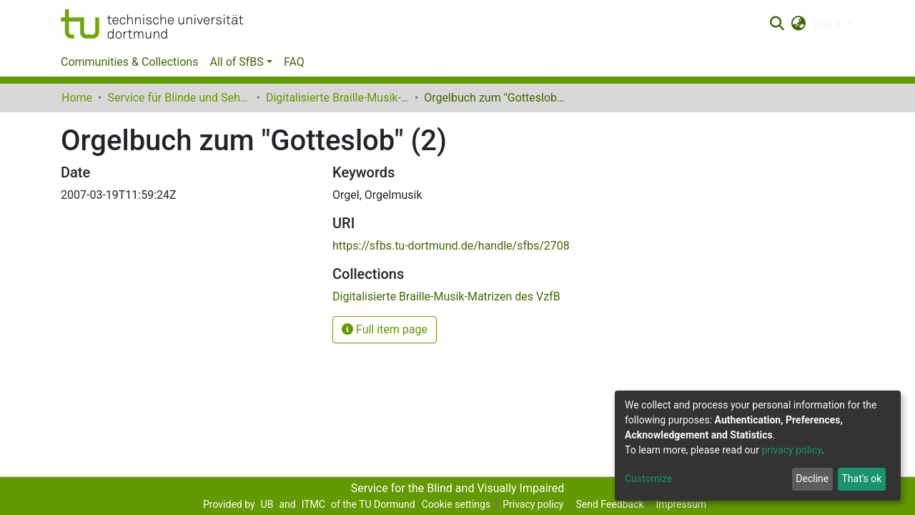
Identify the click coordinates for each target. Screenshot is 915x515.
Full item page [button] (384, 329)
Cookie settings (456, 504)
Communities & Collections (129, 62)
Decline (812, 478)
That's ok (861, 478)
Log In (828, 24)
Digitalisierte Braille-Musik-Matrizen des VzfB (337, 97)
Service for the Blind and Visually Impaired (458, 488)
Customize (648, 478)
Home (76, 97)
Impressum (681, 504)
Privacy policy (533, 504)
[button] (799, 24)
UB (267, 504)
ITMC (313, 504)
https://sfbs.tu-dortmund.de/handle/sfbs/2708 (451, 245)
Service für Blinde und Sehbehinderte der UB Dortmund (178, 97)
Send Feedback (609, 504)
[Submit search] (777, 24)
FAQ (294, 62)
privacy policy (791, 450)
